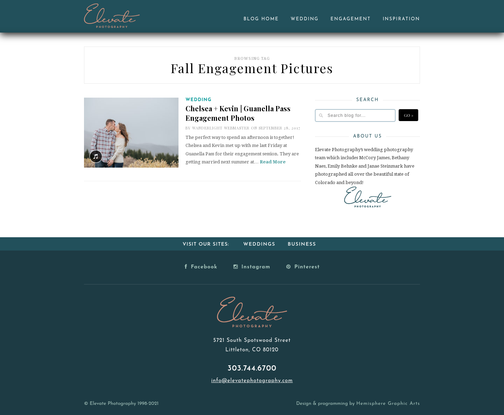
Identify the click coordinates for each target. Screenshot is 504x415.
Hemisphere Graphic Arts (388, 403)
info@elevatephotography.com (252, 381)
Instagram (251, 266)
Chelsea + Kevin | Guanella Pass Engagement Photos (238, 113)
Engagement (350, 19)
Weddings (259, 244)
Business (302, 244)
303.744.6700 (251, 369)
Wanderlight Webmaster (221, 128)
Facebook (201, 266)
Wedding (305, 19)
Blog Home (261, 19)
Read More (273, 161)
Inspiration (401, 19)
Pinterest (303, 266)
